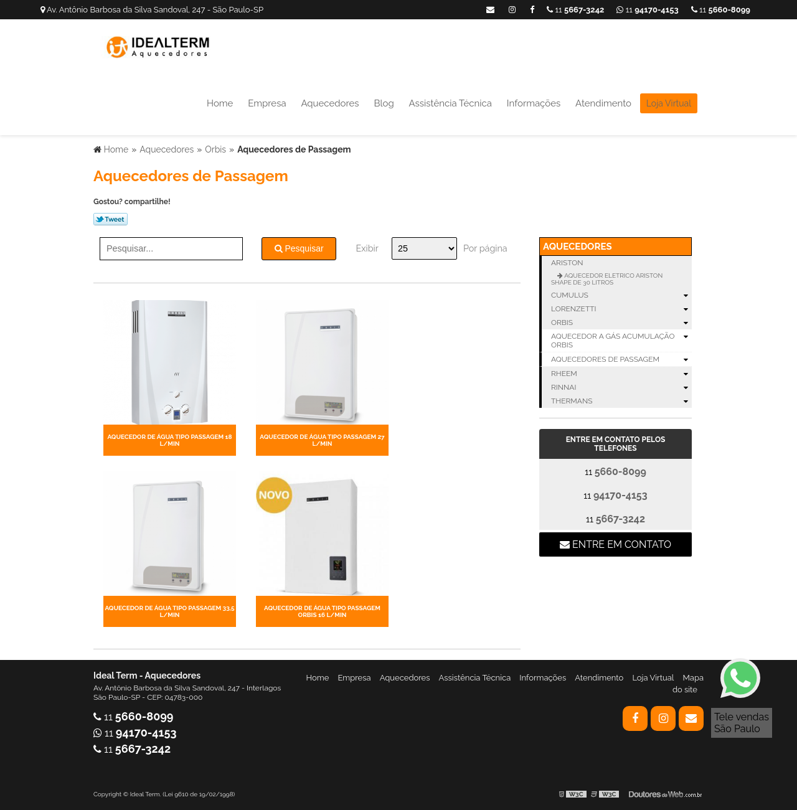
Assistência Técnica (450, 103)
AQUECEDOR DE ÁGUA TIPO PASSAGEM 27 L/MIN (322, 440)
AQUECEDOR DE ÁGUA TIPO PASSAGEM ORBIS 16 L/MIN (322, 611)
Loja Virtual (668, 103)
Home (220, 103)
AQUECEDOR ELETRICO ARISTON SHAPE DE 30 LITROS (607, 279)
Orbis (621, 322)
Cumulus (621, 295)
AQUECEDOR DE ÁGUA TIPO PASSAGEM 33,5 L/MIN (169, 611)
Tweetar (110, 219)
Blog (384, 103)
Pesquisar (299, 248)
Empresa (267, 103)
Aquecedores (330, 103)
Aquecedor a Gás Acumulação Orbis (621, 340)
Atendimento (603, 103)
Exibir (367, 248)
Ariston (567, 262)
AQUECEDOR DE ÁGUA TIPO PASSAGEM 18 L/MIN (169, 440)
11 (720, 9)
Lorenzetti (621, 309)
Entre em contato (615, 544)
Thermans (621, 401)
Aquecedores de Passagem (621, 359)
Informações (533, 103)
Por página (485, 248)
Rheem (621, 373)
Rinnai (621, 387)
